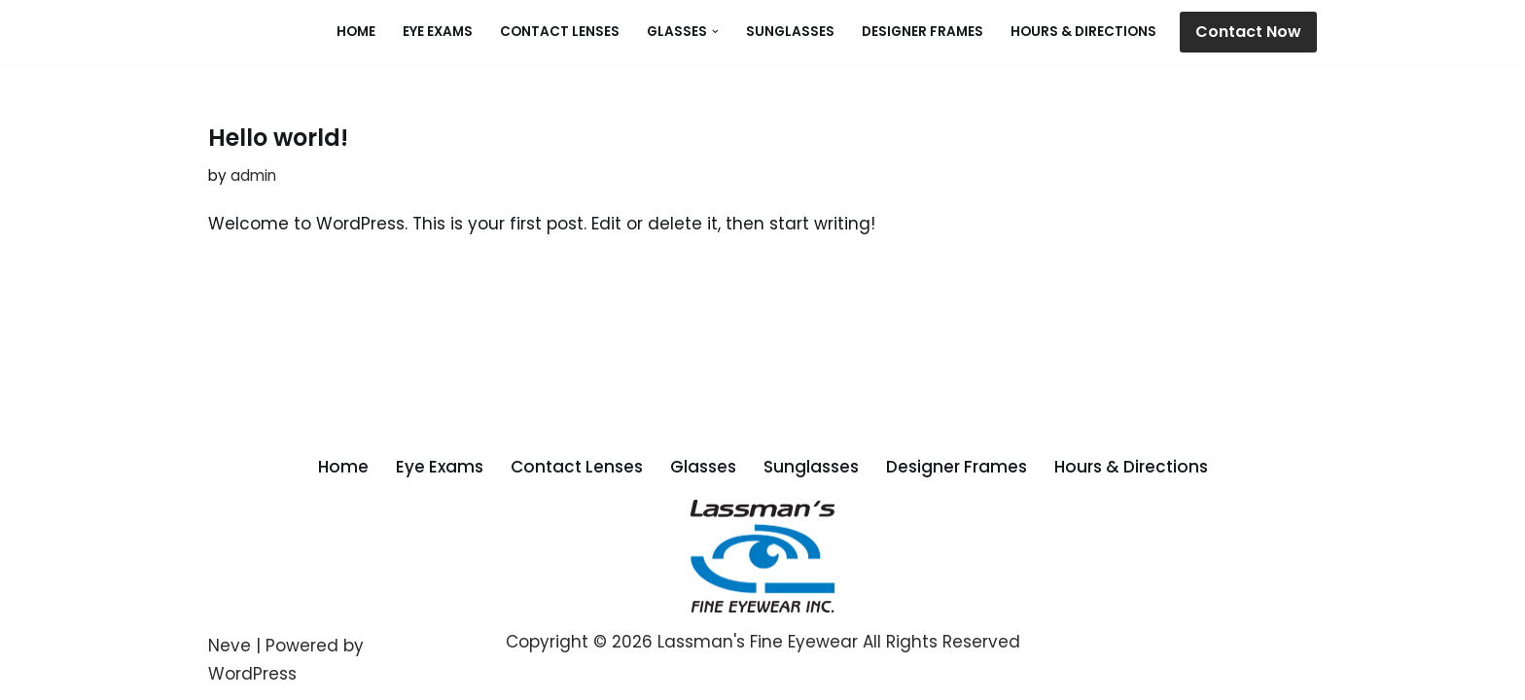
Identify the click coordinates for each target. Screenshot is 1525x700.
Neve (229, 645)
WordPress (252, 673)
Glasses (703, 466)
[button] (715, 31)
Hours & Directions (1083, 31)
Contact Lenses (560, 31)
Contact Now (1248, 31)
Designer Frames (922, 31)
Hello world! (278, 138)
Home (356, 31)
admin (253, 175)
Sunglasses (790, 31)
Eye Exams (438, 31)
